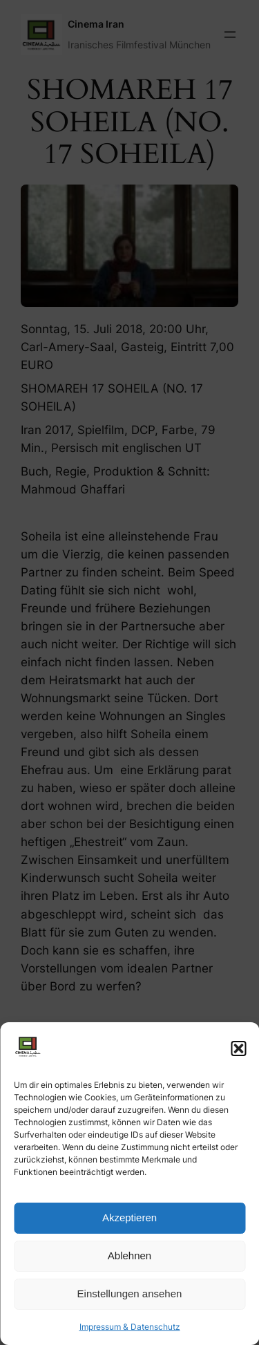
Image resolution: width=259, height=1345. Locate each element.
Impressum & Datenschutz (129, 1327)
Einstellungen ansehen (129, 1293)
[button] (238, 1048)
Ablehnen (129, 1255)
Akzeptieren (129, 1217)
